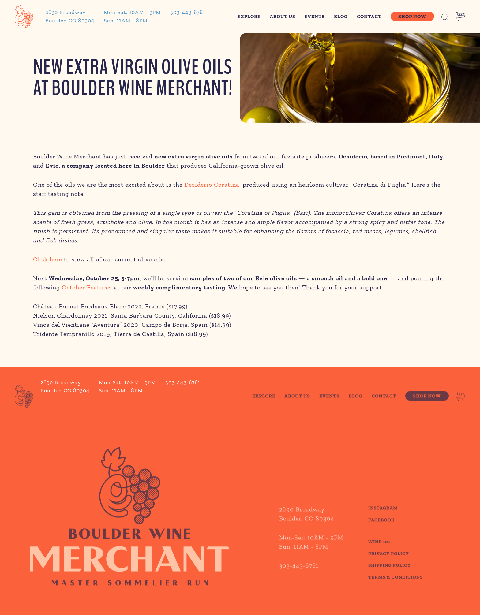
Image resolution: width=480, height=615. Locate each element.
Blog (341, 16)
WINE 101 (379, 553)
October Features (87, 288)
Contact (369, 16)
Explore (249, 16)
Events (315, 16)
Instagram (383, 519)
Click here (47, 260)
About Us (282, 16)
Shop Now (412, 16)
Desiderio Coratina (211, 185)
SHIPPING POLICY (389, 577)
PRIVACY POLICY (388, 565)
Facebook (381, 531)
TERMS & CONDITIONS (395, 588)
